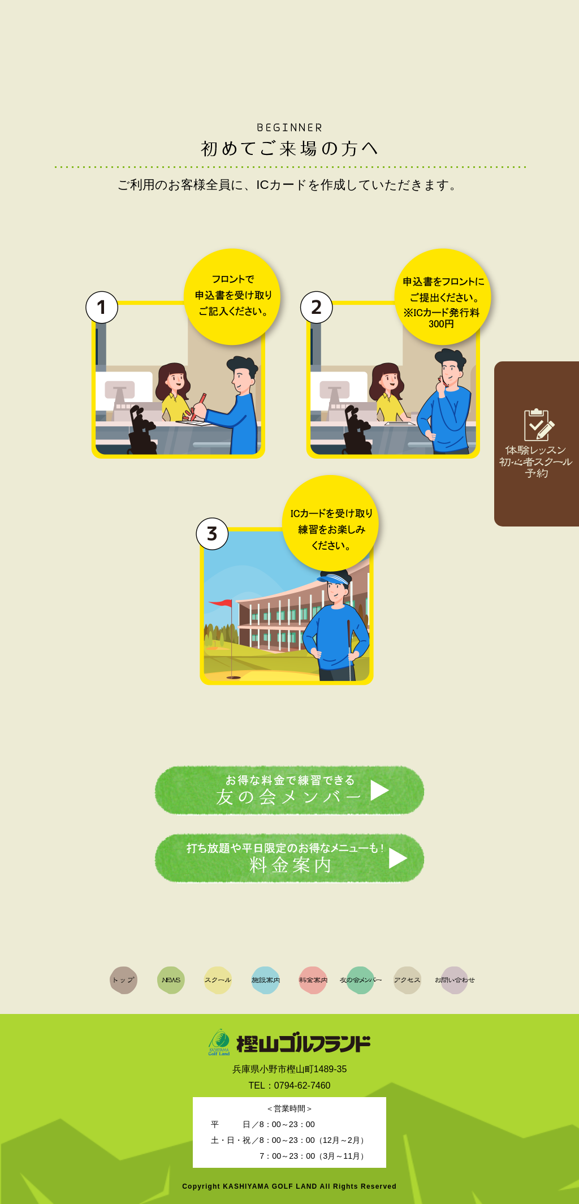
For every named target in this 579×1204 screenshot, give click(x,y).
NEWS (111, 44)
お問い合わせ (544, 44)
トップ (39, 44)
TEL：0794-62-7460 (290, 1085)
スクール (183, 44)
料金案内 (328, 44)
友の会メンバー (399, 44)
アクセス (472, 44)
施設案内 (255, 44)
